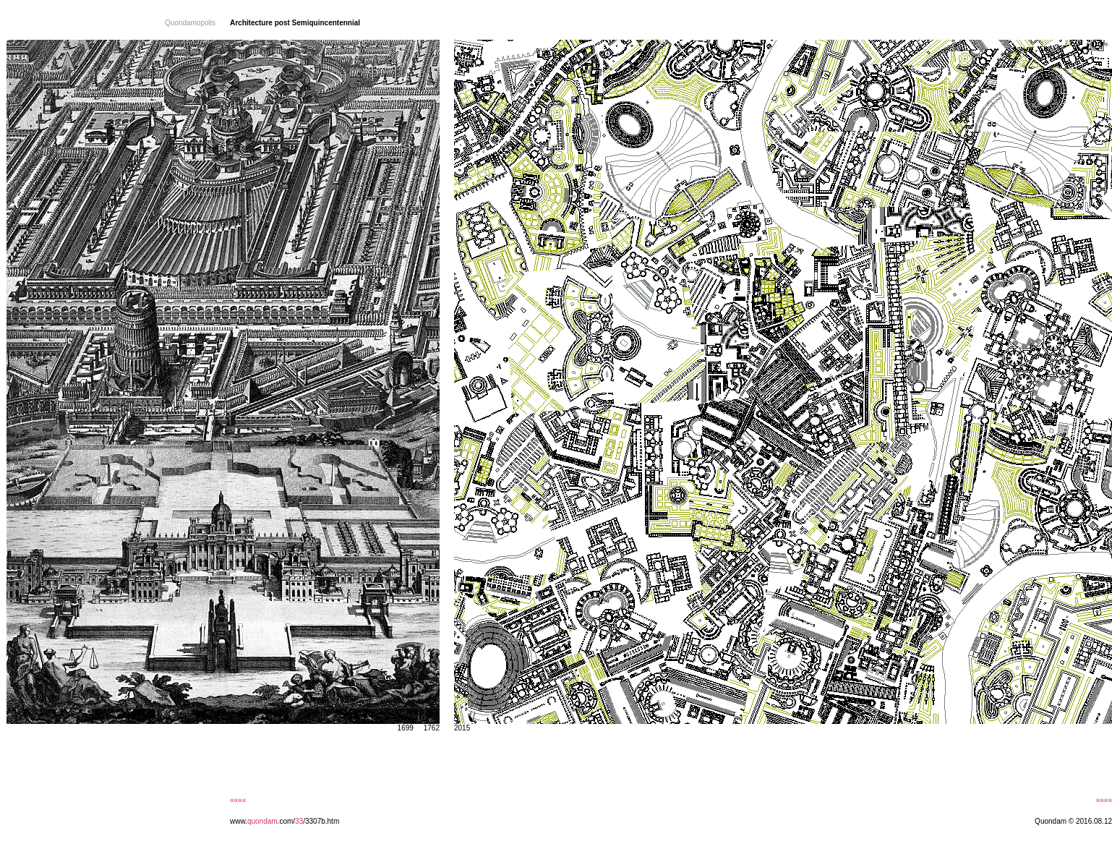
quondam (262, 821)
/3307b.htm (321, 821)
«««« (238, 800)
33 (299, 821)
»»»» (1104, 800)
